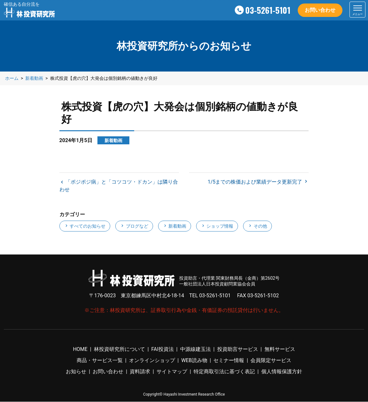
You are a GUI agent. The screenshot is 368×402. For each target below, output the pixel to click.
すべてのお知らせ (84, 226)
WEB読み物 (194, 361)
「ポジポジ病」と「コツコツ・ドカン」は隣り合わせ (118, 186)
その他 (257, 226)
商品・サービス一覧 (100, 361)
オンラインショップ (152, 361)
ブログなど (134, 226)
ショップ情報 (217, 226)
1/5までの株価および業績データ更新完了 (256, 182)
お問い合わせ (320, 10)
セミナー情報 (229, 361)
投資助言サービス (237, 349)
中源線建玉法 (195, 349)
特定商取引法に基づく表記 (224, 372)
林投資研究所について (119, 349)
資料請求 (140, 372)
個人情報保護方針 (281, 372)
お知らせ (76, 372)
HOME (80, 349)
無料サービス (279, 349)
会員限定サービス (270, 361)
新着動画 (174, 226)
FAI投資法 (162, 349)
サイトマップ (172, 372)
